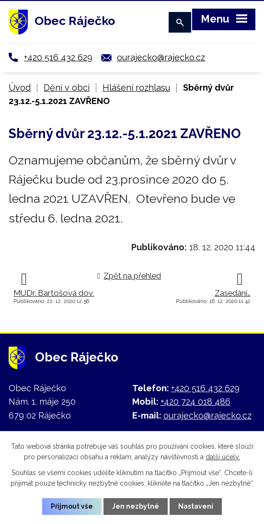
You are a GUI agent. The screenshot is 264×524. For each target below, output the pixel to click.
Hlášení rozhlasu (136, 87)
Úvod (20, 87)
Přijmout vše (72, 506)
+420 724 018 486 (195, 401)
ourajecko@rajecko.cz (161, 57)
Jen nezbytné (135, 506)
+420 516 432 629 (58, 57)
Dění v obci (67, 87)
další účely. (223, 457)
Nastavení (195, 506)
